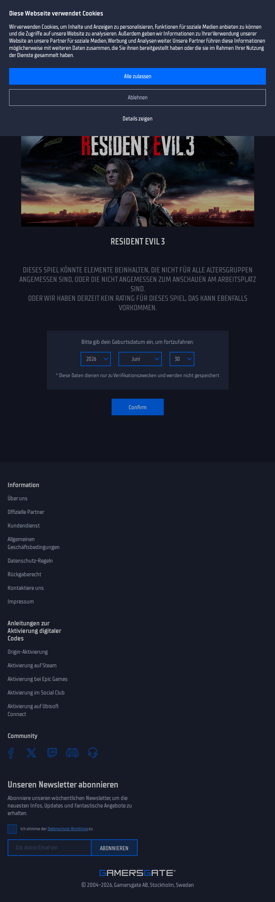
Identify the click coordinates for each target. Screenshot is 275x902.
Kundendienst (24, 525)
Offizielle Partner (26, 512)
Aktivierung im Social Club (36, 692)
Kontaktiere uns (26, 588)
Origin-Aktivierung (28, 652)
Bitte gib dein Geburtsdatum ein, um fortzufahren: (137, 342)
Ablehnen (138, 97)
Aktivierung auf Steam (32, 665)
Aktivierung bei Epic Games (38, 679)
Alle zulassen (137, 76)
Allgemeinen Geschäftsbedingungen (34, 543)
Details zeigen (137, 118)
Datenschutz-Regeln (30, 561)
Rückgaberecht (24, 574)
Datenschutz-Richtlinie (68, 829)
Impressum (21, 601)
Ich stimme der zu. (56, 829)
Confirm (138, 407)
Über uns (18, 498)
